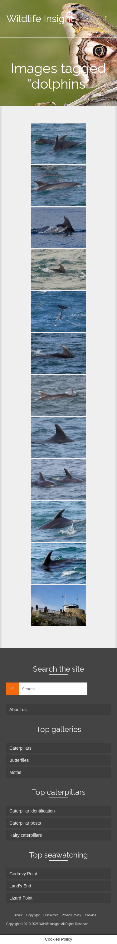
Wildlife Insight (40, 18)
